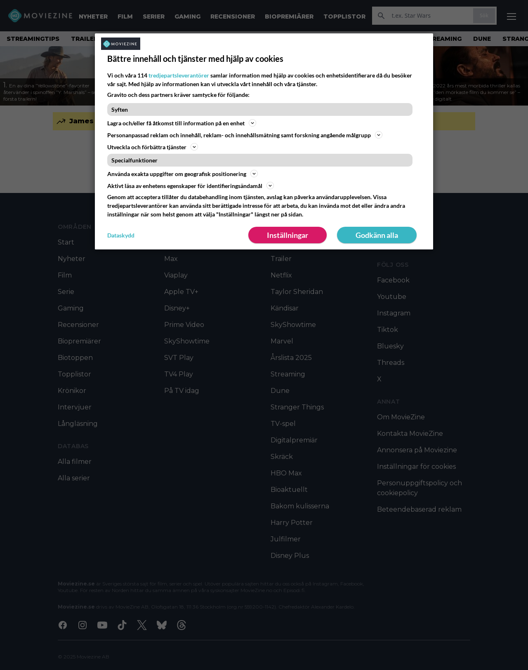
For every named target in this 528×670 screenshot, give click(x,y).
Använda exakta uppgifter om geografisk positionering (182, 173)
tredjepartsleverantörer (178, 75)
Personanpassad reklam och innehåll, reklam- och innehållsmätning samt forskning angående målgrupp (244, 135)
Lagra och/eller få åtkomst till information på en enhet (181, 123)
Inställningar (287, 235)
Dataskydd (120, 235)
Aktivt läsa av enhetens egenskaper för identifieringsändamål (190, 185)
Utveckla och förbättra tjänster (152, 146)
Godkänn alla (377, 235)
